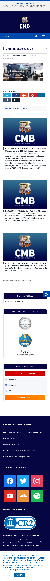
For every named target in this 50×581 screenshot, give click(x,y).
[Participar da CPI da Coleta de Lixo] (25, 301)
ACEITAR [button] (19, 575)
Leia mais (25, 567)
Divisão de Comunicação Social (19, 56)
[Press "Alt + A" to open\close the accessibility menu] (46, 294)
